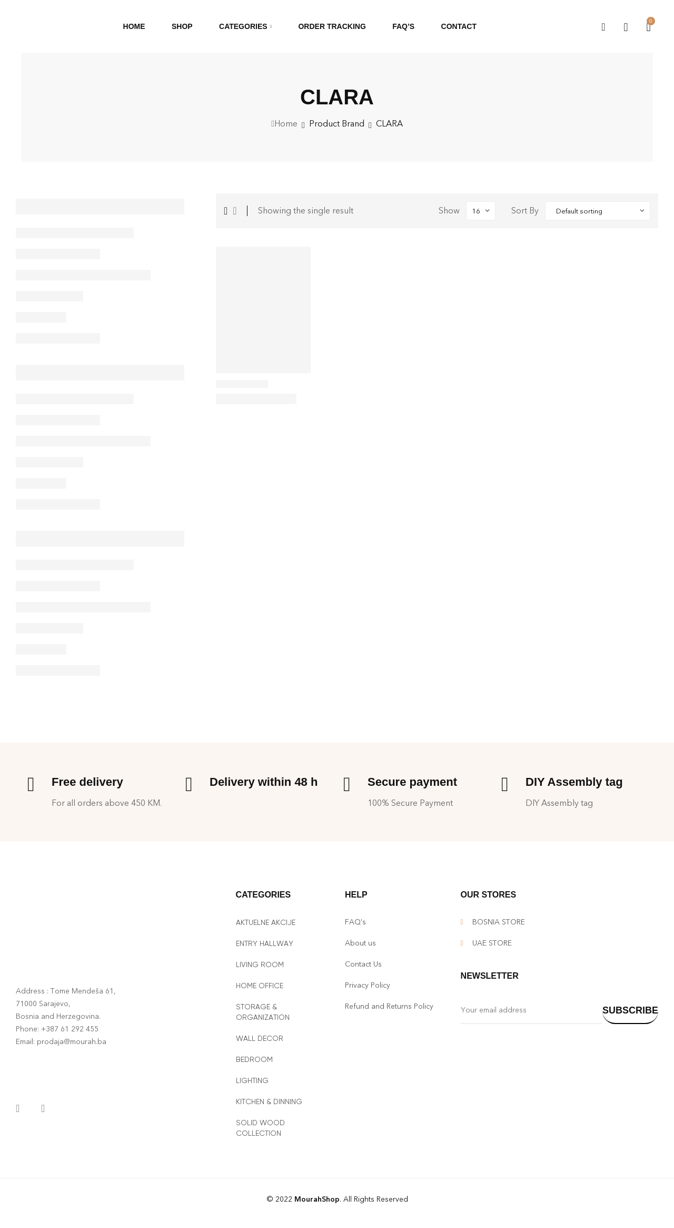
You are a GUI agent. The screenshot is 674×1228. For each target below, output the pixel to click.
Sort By (525, 211)
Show (449, 211)
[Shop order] (597, 210)
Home (286, 124)
